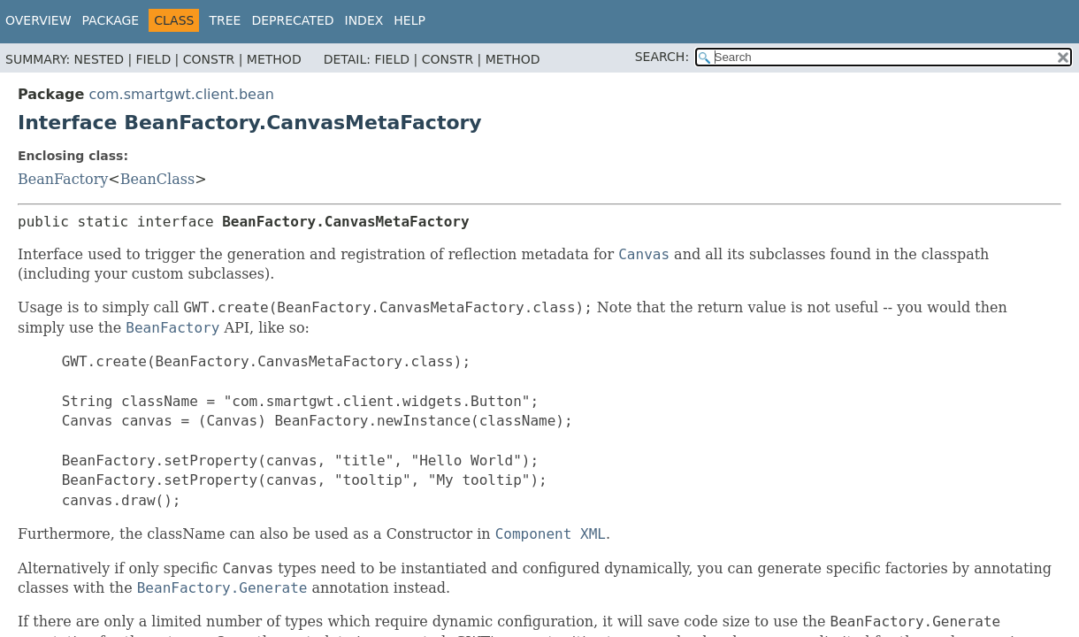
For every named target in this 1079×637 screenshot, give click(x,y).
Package (111, 20)
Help (409, 20)
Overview (38, 20)
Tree (225, 20)
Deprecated (292, 20)
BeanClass (157, 179)
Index (364, 20)
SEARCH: (662, 57)
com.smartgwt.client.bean (180, 94)
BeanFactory (63, 179)
